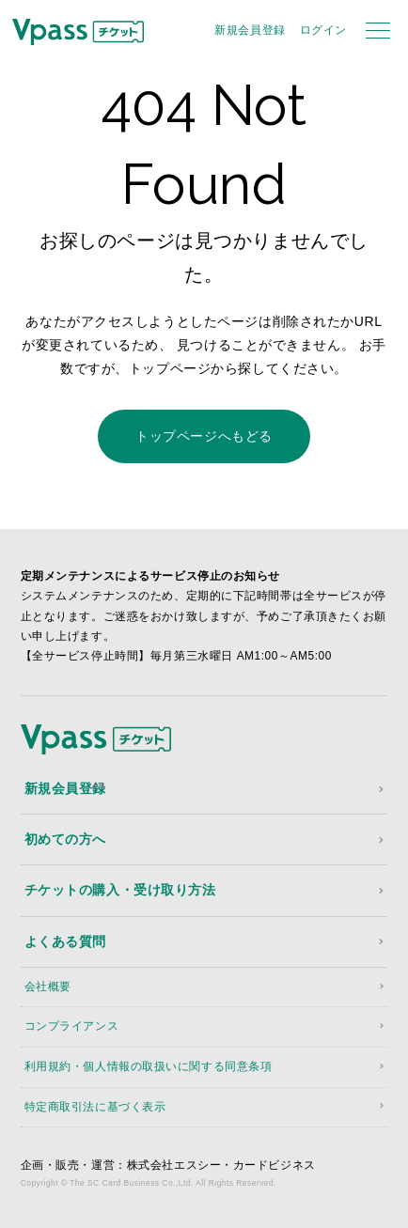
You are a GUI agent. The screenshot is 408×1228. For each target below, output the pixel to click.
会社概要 (47, 986)
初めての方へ (65, 839)
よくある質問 (65, 941)
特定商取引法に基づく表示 (95, 1106)
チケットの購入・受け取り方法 (120, 889)
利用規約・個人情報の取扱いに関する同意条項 (148, 1066)
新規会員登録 (249, 30)
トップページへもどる (204, 435)
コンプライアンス (71, 1026)
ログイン (323, 30)
